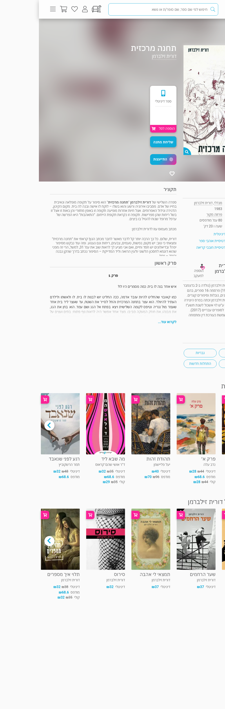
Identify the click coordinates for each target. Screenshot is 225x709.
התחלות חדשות (161, 364)
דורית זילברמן (125, 56)
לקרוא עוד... (128, 322)
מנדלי (179, 203)
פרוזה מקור (199, 27)
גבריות (161, 353)
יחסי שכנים (196, 364)
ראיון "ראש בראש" (201, 325)
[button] (124, 159)
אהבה (196, 353)
